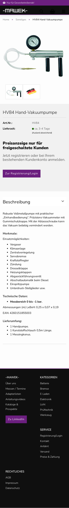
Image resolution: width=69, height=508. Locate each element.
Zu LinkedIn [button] (16, 419)
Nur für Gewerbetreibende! (18, 2)
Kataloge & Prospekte (12, 407)
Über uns (11, 383)
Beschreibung (16, 202)
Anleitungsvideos (15, 399)
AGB (8, 477)
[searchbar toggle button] (41, 11)
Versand (44, 451)
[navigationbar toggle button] (63, 11)
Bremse (44, 388)
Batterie (44, 383)
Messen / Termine (16, 388)
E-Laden (44, 394)
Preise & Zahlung (50, 457)
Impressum (12, 483)
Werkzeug (46, 415)
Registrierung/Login (51, 435)
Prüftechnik (46, 410)
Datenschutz (13, 488)
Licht (42, 404)
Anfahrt (44, 446)
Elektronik (46, 399)
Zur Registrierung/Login (21, 173)
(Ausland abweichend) (42, 132)
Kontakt (44, 441)
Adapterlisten (13, 394)
